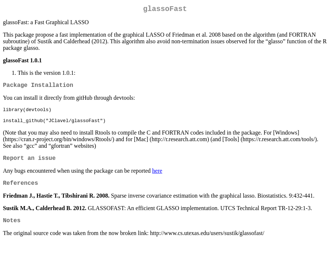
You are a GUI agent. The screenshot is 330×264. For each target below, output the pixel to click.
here (157, 178)
